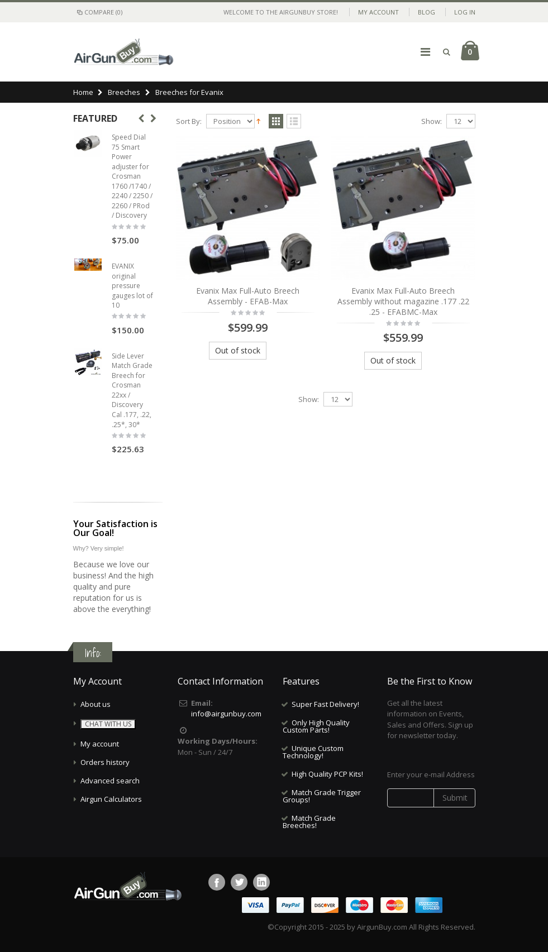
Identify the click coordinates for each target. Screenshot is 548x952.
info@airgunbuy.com (226, 714)
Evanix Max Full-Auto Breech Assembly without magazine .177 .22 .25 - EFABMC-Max (403, 301)
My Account (378, 12)
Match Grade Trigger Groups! (322, 796)
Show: (431, 121)
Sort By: (189, 121)
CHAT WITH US (108, 724)
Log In (464, 12)
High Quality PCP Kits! (327, 774)
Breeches (124, 92)
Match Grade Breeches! (309, 821)
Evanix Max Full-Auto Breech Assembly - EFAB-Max (247, 296)
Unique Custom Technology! (313, 751)
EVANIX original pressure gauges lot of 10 (132, 285)
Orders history (105, 762)
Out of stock (237, 350)
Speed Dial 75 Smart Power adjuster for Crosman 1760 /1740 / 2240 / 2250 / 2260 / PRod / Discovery (132, 176)
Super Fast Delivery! (325, 704)
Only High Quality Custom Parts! (316, 726)
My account (99, 744)
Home (83, 92)
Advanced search (110, 781)
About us (95, 704)
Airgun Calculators (111, 799)
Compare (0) (99, 12)
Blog (426, 12)
